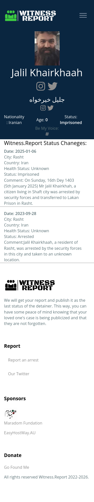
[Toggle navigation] (83, 15)
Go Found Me (16, 467)
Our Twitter (18, 373)
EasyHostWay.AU (20, 433)
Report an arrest (23, 360)
